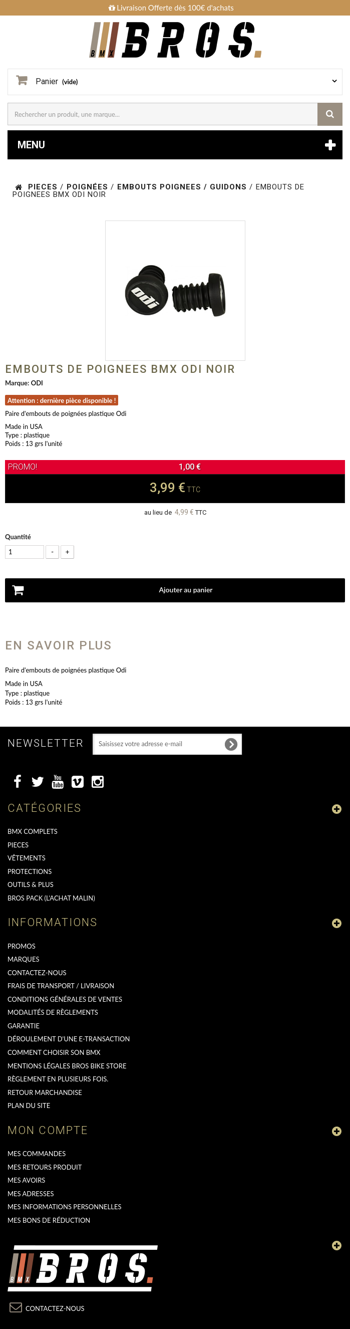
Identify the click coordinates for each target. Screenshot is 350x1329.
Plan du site (29, 1105)
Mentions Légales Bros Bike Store (67, 1066)
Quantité (18, 537)
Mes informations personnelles (65, 1207)
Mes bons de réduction (49, 1220)
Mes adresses (31, 1194)
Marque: (17, 383)
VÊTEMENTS (27, 858)
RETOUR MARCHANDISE (45, 1092)
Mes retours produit (45, 1167)
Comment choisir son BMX (54, 1052)
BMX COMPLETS (33, 831)
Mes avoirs (26, 1180)
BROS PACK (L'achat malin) (51, 898)
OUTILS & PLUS (31, 884)
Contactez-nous (37, 973)
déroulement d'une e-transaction (69, 1039)
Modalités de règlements (53, 1012)
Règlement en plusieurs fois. (58, 1079)
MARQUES (23, 959)
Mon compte (48, 1130)
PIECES (18, 845)
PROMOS (22, 946)
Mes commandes (37, 1154)
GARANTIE (24, 1026)
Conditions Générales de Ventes (65, 999)
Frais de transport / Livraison (61, 986)
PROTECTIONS (30, 871)
